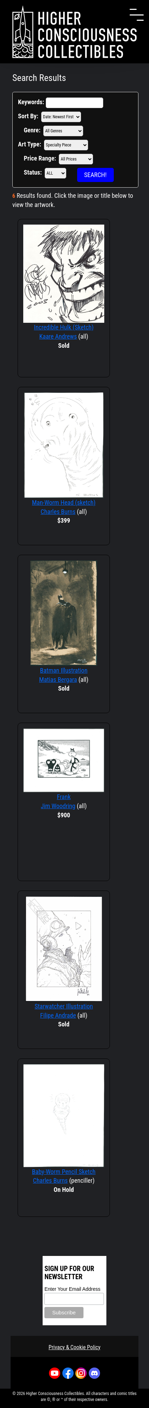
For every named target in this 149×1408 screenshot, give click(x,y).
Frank (63, 796)
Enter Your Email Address (72, 1289)
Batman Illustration (64, 670)
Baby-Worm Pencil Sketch (64, 1171)
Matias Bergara (58, 679)
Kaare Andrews (58, 336)
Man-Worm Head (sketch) (64, 502)
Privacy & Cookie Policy (74, 1347)
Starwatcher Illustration (64, 1006)
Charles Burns (58, 511)
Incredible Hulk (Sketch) (64, 327)
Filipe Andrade (58, 1015)
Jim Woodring (58, 806)
